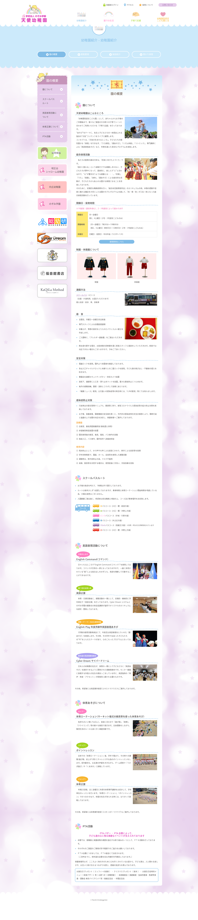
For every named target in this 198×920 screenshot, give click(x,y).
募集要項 (83, 65)
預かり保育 (146, 65)
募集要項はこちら (117, 253)
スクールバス (81, 306)
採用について (147, 5)
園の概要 (51, 65)
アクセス (130, 5)
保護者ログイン (112, 5)
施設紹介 (114, 65)
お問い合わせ (167, 5)
